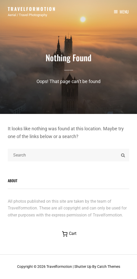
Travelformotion (32, 8)
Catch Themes (108, 266)
